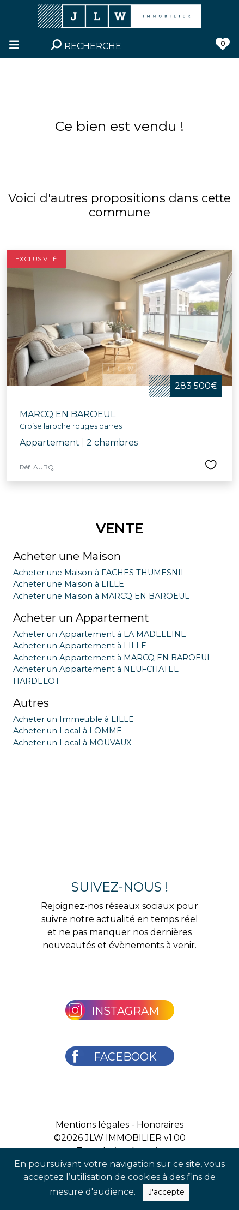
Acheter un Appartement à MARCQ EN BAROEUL (112, 658)
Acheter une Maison (67, 556)
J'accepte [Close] (166, 1192)
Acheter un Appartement (81, 617)
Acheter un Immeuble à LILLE (73, 719)
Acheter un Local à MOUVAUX (72, 743)
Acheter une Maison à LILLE (68, 584)
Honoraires (160, 1124)
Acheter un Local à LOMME (67, 731)
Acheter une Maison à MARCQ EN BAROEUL (101, 596)
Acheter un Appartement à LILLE (79, 646)
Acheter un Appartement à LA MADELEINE (99, 634)
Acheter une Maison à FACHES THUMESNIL (99, 572)
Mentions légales (92, 1124)
